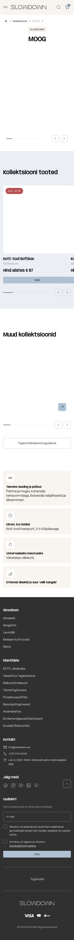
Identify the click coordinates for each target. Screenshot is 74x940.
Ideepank (9, 618)
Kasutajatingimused (16, 704)
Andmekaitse (12, 711)
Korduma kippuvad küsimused (22, 718)
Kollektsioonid (20, 21)
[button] (55, 138)
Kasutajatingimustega (22, 845)
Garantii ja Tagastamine (19, 676)
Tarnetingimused (14, 690)
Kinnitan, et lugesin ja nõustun (24, 843)
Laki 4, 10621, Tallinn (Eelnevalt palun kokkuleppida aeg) (37, 761)
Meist (7, 646)
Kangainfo (9, 625)
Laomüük (9, 632)
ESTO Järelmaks (14, 668)
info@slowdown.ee (19, 747)
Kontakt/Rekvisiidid (16, 726)
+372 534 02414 (17, 753)
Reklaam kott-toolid (16, 639)
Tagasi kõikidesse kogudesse (37, 443)
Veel (37, 280)
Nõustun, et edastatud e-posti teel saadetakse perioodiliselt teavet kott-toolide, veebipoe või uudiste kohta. (36, 830)
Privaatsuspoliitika (15, 697)
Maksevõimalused (15, 683)
